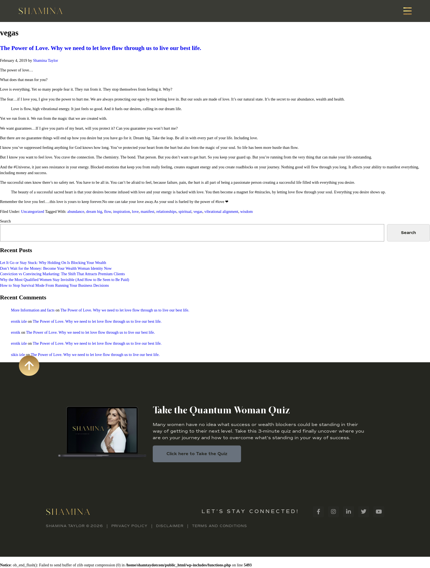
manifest (147, 211)
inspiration (121, 211)
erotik (15, 332)
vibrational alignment (221, 211)
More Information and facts (33, 310)
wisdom (246, 211)
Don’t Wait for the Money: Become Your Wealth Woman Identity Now (56, 268)
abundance (75, 211)
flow (107, 211)
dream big (94, 211)
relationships (166, 211)
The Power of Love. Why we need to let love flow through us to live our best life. (100, 48)
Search (5, 221)
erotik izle (19, 321)
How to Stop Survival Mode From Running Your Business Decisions (54, 285)
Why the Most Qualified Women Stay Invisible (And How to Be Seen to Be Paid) (64, 279)
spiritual (185, 211)
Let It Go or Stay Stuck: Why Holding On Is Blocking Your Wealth (53, 262)
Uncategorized (32, 211)
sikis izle (18, 354)
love (135, 211)
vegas (197, 211)
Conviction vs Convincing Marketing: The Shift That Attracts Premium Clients (62, 274)
